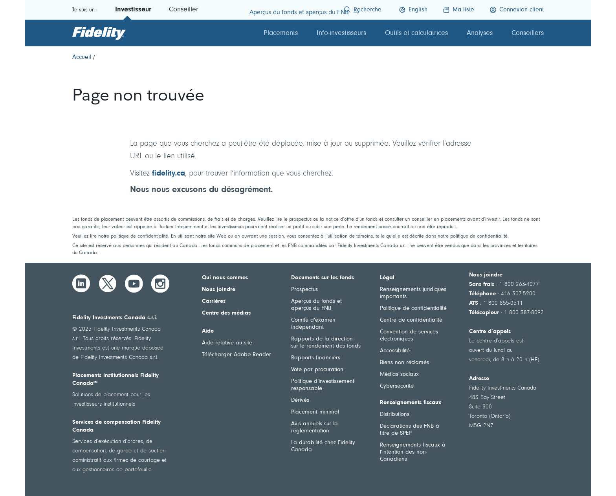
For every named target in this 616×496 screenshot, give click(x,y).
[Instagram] (160, 284)
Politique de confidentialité (413, 308)
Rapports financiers (315, 358)
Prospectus (304, 290)
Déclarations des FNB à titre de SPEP (409, 429)
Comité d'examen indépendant (313, 323)
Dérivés (300, 400)
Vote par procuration (317, 370)
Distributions (394, 414)
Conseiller (183, 9)
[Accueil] (82, 57)
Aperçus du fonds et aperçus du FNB (316, 304)
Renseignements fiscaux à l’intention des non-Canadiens (413, 452)
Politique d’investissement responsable (322, 385)
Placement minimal (315, 412)
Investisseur (133, 9)
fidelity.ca (168, 174)
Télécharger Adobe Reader (236, 355)
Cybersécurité (397, 386)
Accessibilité (395, 351)
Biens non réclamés (404, 363)
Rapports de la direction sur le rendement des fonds (326, 342)
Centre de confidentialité (411, 320)
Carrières (214, 301)
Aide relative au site (227, 343)
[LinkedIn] (81, 284)
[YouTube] (134, 284)
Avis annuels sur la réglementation (314, 427)
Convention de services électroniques (409, 335)
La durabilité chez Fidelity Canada (323, 446)
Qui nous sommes (225, 278)
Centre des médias (226, 313)
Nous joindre (218, 290)
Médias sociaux (399, 374)
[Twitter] (108, 284)
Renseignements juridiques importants (413, 293)
